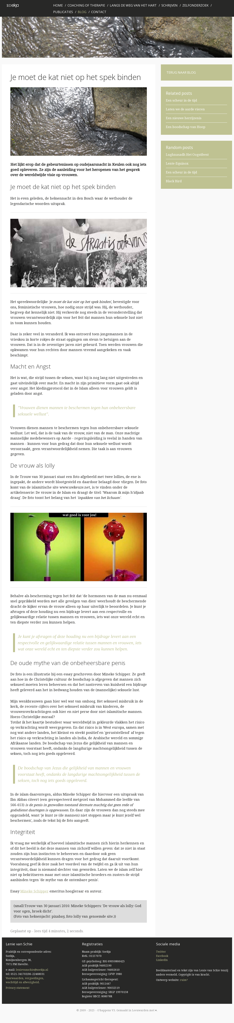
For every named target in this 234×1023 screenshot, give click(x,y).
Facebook (162, 955)
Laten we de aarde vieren (185, 109)
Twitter (161, 951)
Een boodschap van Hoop (185, 127)
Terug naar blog (181, 72)
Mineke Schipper (34, 891)
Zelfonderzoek (195, 5)
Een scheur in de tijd (181, 100)
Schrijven (169, 5)
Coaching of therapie (86, 5)
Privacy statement (17, 987)
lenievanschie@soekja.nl (32, 969)
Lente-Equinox (177, 163)
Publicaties (63, 12)
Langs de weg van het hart (133, 5)
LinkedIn (162, 959)
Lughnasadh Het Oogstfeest (187, 154)
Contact (98, 12)
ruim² (184, 979)
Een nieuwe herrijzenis (183, 118)
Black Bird (174, 181)
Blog (82, 12)
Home (58, 5)
